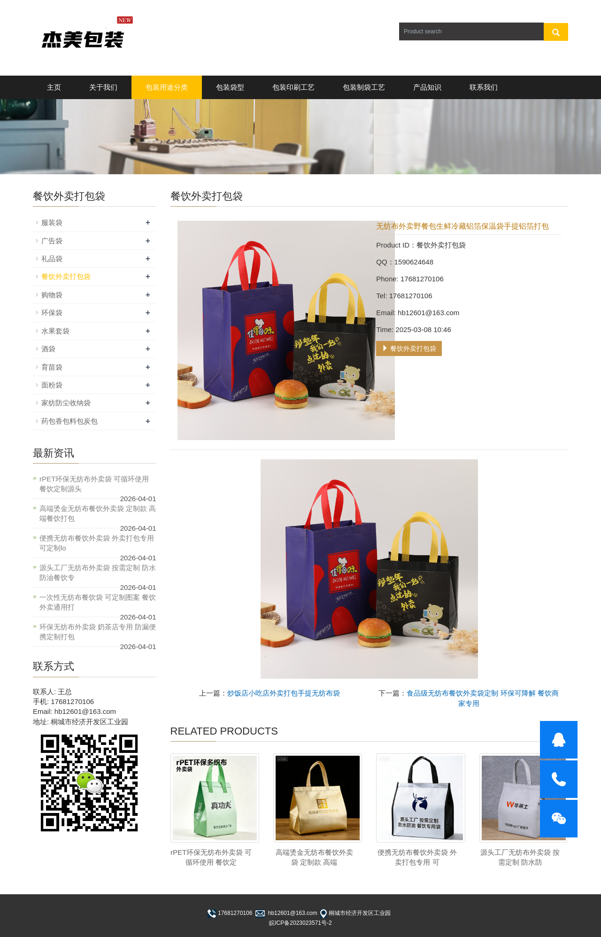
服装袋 (51, 222)
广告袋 (51, 241)
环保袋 (51, 313)
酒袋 (48, 349)
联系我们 (484, 87)
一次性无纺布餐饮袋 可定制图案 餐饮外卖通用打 (97, 602)
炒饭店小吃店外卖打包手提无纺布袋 (283, 693)
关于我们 (103, 87)
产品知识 (427, 87)
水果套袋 (55, 331)
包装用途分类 (167, 87)
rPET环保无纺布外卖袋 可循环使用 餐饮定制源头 (94, 484)
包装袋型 (230, 87)
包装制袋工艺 (364, 87)
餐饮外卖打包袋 (409, 348)
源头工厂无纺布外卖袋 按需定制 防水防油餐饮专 (97, 572)
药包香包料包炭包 (69, 421)
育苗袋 (51, 367)
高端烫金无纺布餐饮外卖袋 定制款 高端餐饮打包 (97, 513)
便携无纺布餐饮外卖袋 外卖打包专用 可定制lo (96, 543)
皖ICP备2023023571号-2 (300, 923)
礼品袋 (51, 259)
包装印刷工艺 (293, 87)
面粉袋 (51, 385)
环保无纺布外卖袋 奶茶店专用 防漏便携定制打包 (97, 632)
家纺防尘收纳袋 (66, 403)
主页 (54, 87)
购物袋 (51, 295)
